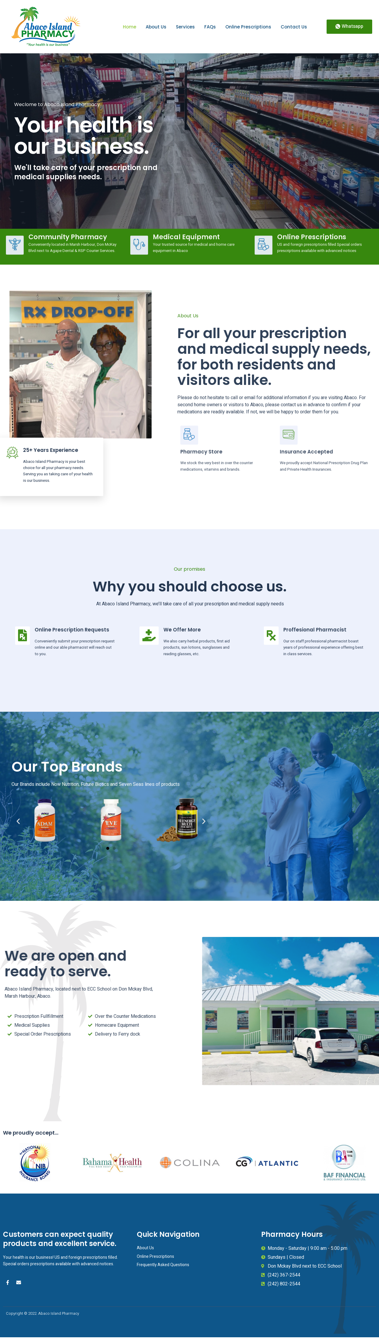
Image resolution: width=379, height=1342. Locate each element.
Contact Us (294, 27)
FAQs (210, 27)
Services (185, 27)
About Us (156, 27)
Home (129, 27)
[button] (349, 27)
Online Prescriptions (248, 27)
